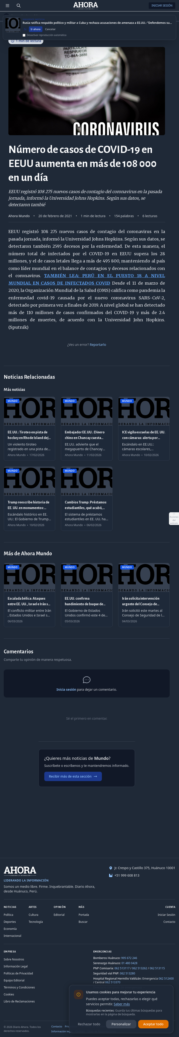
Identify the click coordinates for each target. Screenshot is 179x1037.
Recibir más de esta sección (73, 776)
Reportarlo (98, 344)
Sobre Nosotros (14, 959)
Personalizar (121, 1024)
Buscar (83, 922)
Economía (10, 929)
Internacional (12, 936)
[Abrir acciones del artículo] (174, 518)
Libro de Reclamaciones (19, 1001)
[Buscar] (18, 5)
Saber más (122, 1004)
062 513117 (122, 968)
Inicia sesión (66, 689)
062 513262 (139, 968)
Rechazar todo (89, 1024)
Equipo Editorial (14, 980)
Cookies (9, 994)
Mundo (19, 16)
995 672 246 (129, 958)
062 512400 (166, 978)
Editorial (59, 915)
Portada (84, 915)
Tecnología (36, 922)
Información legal (61, 1031)
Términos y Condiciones (19, 987)
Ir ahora (36, 33)
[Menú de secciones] (7, 5)
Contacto (169, 922)
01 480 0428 (129, 963)
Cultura (33, 915)
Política (8, 915)
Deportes (10, 922)
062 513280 (127, 973)
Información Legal (16, 966)
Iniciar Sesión (161, 5)
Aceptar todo (153, 1024)
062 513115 (157, 968)
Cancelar (50, 33)
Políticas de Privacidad (18, 973)
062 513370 (112, 982)
